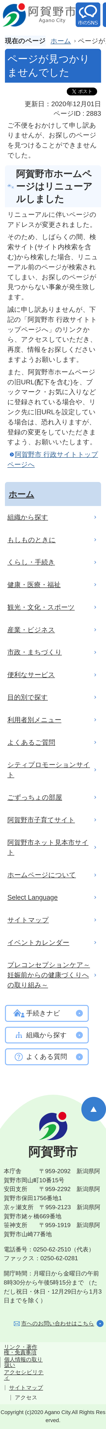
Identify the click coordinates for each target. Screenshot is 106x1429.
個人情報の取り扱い (23, 1362)
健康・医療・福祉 (34, 584)
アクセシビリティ (24, 1375)
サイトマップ (28, 920)
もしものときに (31, 540)
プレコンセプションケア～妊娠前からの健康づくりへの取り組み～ (48, 975)
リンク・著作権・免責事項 (20, 1349)
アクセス (26, 1397)
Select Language (32, 897)
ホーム (61, 41)
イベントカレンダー (38, 942)
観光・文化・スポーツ (41, 607)
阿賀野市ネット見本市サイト (47, 847)
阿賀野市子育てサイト (41, 820)
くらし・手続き (31, 562)
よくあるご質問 (31, 742)
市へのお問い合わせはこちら (57, 1323)
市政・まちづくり (34, 652)
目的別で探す (27, 697)
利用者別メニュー (34, 720)
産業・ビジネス (31, 630)
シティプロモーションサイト (48, 770)
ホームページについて (41, 875)
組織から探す (27, 517)
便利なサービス (31, 674)
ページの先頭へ (93, 1109)
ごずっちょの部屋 (34, 797)
